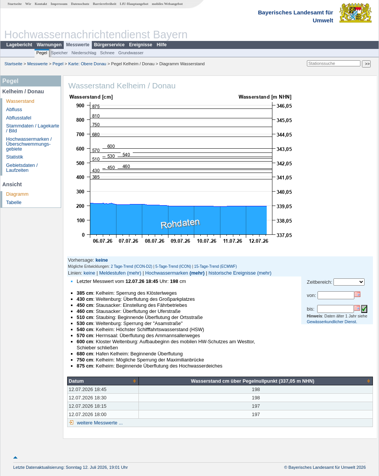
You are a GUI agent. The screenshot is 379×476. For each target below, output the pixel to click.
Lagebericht (19, 44)
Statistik (14, 157)
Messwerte (77, 44)
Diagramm (17, 194)
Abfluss (14, 109)
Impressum (58, 4)
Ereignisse (140, 44)
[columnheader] (103, 381)
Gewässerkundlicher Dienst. (332, 321)
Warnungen (49, 44)
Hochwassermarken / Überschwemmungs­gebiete (29, 144)
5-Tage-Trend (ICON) (173, 266)
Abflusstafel (18, 118)
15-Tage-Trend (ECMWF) (215, 266)
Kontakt (41, 4)
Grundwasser (131, 52)
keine (89, 273)
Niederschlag (83, 52)
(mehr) (134, 273)
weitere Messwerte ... (99, 423)
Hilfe (162, 44)
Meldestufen (112, 273)
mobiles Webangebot (167, 4)
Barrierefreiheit (104, 4)
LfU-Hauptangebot (134, 4)
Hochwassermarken (166, 273)
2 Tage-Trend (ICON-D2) (131, 266)
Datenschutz (80, 4)
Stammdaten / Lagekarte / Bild (32, 128)
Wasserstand (20, 101)
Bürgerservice (109, 44)
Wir (28, 4)
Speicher (59, 52)
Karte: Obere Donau (87, 63)
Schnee (107, 52)
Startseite (15, 4)
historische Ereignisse (232, 273)
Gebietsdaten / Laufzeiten (22, 167)
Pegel (41, 52)
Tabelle (14, 202)
